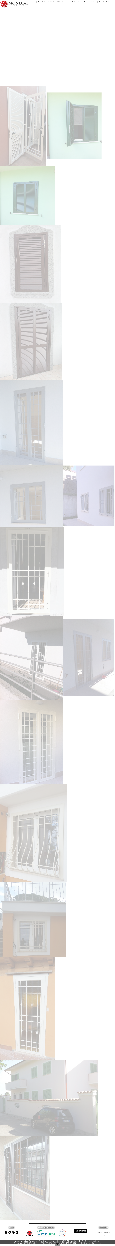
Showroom (65, 2)
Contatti (93, 2)
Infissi (48, 2)
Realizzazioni (76, 2)
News (85, 2)
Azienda (40, 2)
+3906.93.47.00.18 (48, 1243)
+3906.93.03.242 (30, 1243)
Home (33, 2)
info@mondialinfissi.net (90, 1243)
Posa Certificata (104, 2)
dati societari (94, 1241)
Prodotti (56, 2)
